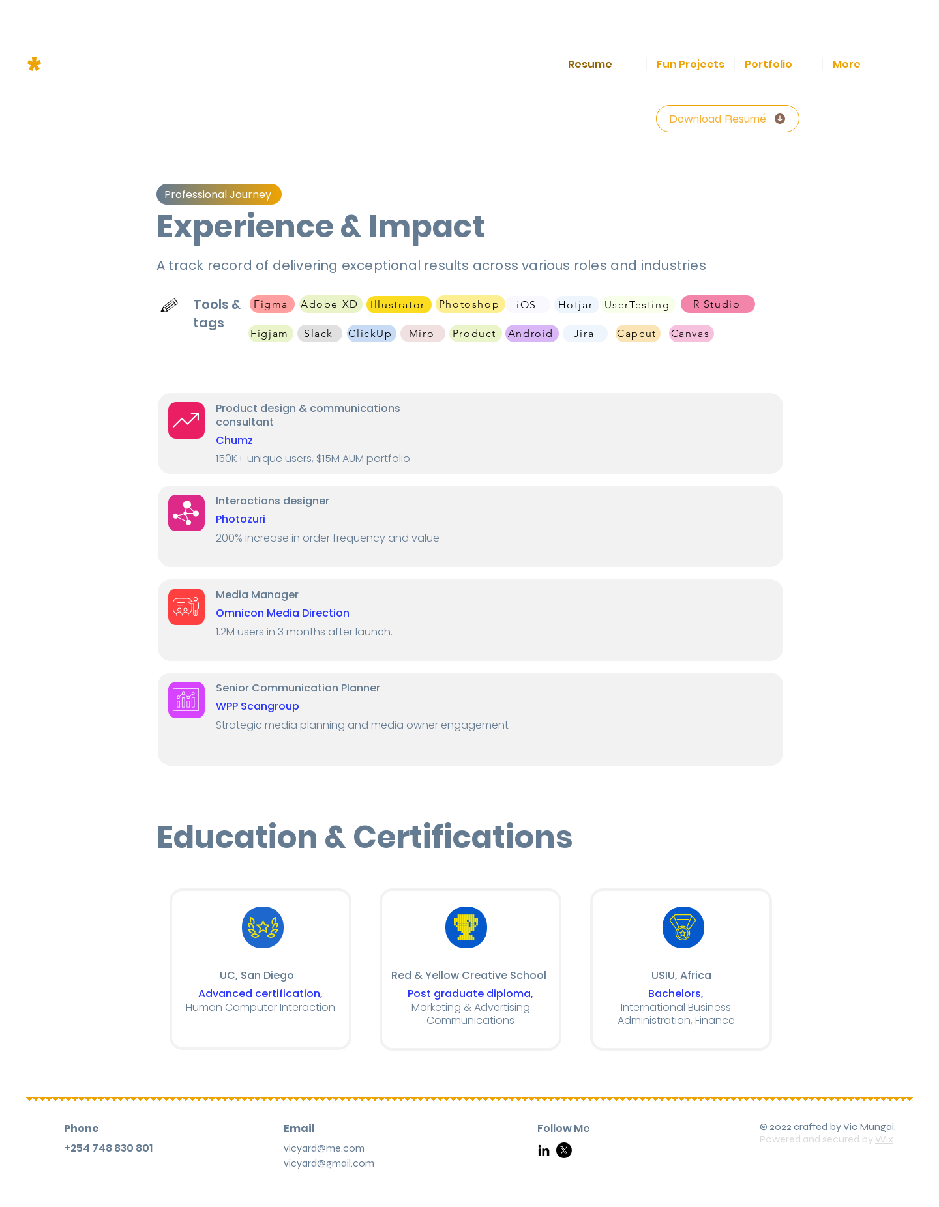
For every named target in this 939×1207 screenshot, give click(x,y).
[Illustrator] (399, 304)
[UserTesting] (638, 304)
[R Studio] (718, 304)
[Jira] (585, 333)
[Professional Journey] (219, 194)
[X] (564, 1150)
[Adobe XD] (331, 304)
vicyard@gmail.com (329, 1163)
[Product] (475, 333)
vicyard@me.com (324, 1148)
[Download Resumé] (727, 118)
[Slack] (319, 333)
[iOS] (527, 304)
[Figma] (272, 304)
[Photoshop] (470, 304)
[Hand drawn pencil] (169, 305)
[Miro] (422, 333)
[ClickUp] (371, 333)
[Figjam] (270, 333)
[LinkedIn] (544, 1150)
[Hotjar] (576, 304)
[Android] (532, 333)
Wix (884, 1139)
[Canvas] (691, 333)
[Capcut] (638, 333)
